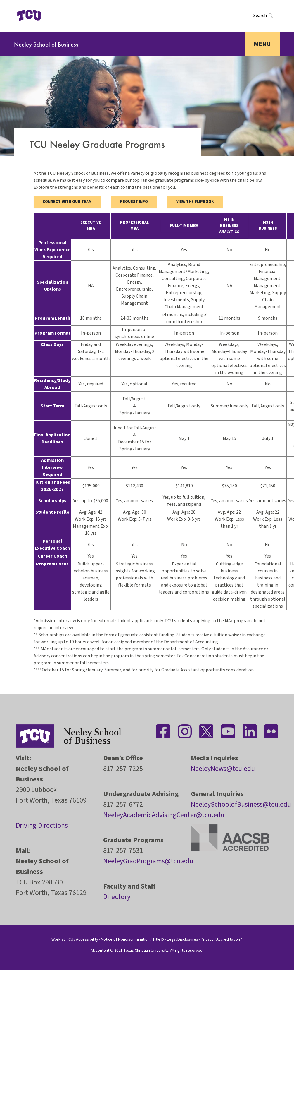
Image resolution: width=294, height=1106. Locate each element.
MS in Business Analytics (229, 226)
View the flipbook (195, 202)
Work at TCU (62, 939)
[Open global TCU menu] (56, 15)
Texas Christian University (145, 950)
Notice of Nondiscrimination (125, 939)
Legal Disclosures (182, 939)
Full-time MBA (184, 226)
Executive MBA (90, 226)
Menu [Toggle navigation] (262, 44)
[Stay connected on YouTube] (228, 731)
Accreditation (228, 939)
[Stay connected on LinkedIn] (250, 731)
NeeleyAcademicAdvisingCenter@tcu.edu (163, 815)
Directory (116, 897)
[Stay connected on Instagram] (185, 731)
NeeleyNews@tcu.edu (223, 769)
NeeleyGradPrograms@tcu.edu (148, 861)
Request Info (134, 202)
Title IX (158, 939)
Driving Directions (42, 825)
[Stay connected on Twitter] (206, 731)
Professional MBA (134, 226)
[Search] (266, 15)
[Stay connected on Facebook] (163, 731)
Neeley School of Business (46, 44)
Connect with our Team (67, 202)
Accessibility (87, 939)
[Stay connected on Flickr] (271, 731)
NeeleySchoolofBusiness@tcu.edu (241, 804)
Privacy (207, 939)
